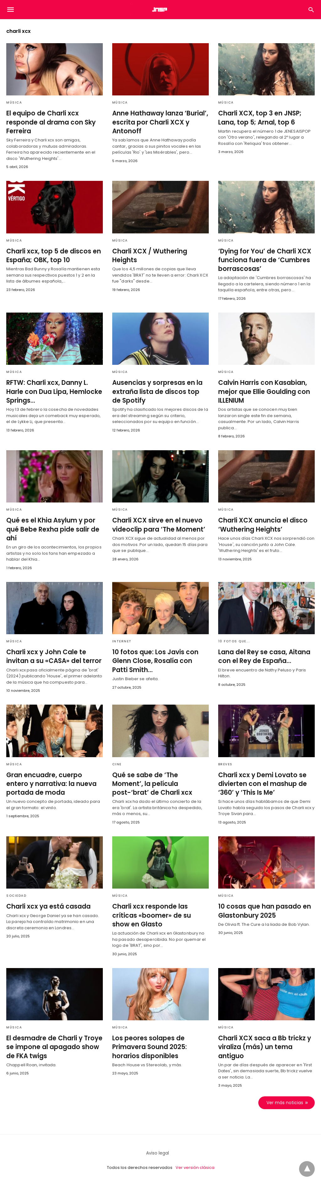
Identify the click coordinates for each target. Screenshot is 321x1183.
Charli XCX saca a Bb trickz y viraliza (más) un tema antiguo (263, 1045)
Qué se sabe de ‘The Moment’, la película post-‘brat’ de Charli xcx (159, 782)
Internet (122, 640)
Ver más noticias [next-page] (284, 1101)
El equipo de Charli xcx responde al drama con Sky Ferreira (49, 122)
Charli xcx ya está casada (47, 904)
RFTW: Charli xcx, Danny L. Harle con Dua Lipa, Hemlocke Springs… (52, 391)
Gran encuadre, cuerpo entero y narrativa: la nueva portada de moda (53, 782)
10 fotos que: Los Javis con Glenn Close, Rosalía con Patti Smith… (159, 660)
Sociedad (16, 894)
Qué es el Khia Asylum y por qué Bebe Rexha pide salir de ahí (51, 528)
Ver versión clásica (195, 1165)
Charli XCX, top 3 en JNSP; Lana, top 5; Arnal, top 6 (258, 117)
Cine (117, 762)
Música (14, 102)
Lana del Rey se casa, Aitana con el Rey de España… (263, 655)
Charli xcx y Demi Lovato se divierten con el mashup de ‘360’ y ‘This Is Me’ (260, 782)
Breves (225, 762)
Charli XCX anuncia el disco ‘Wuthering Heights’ (261, 524)
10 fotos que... (234, 640)
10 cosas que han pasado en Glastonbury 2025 (263, 909)
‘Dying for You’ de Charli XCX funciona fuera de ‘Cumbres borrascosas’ (262, 260)
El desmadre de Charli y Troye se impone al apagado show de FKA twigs (52, 1045)
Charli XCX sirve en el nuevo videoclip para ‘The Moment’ (156, 524)
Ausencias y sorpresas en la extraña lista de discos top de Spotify (158, 391)
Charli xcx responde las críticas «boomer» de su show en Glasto (158, 913)
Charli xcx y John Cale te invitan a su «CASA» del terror (52, 655)
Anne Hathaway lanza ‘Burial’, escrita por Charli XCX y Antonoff (158, 122)
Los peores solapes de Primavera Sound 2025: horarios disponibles (148, 1045)
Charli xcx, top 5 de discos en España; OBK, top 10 (51, 255)
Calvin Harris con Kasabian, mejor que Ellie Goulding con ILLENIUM (262, 391)
